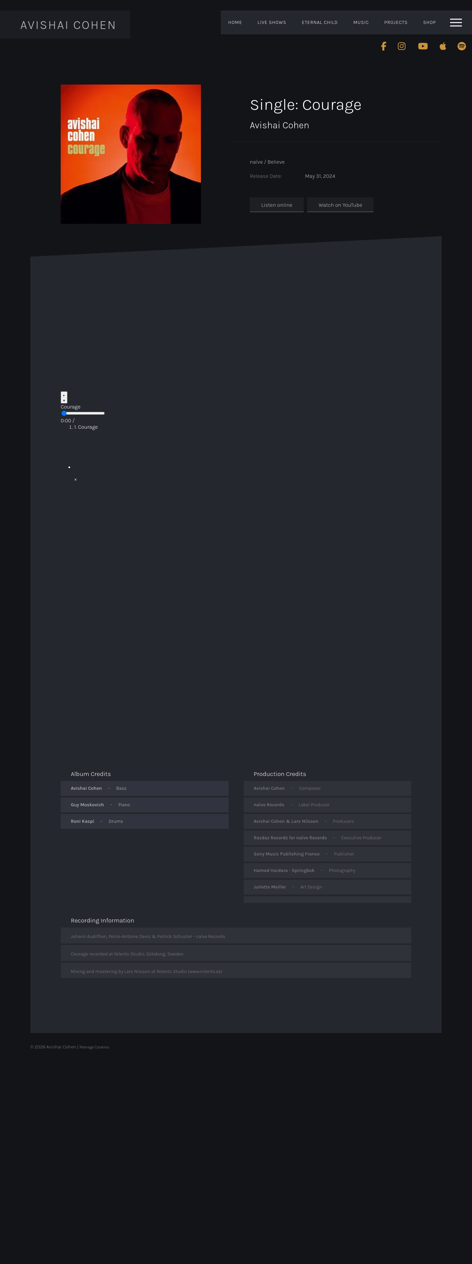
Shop (429, 22)
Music (361, 22)
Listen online (276, 205)
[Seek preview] (83, 413)
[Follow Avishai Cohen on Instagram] (402, 46)
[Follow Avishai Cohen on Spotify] (461, 46)
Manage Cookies (94, 1047)
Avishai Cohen (68, 25)
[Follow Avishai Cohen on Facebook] (383, 46)
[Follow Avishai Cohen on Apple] (443, 46)
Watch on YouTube (340, 205)
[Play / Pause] (64, 397)
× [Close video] (75, 479)
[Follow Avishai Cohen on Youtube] (423, 46)
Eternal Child (320, 22)
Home (235, 22)
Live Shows (272, 22)
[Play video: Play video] (242, 453)
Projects (396, 22)
